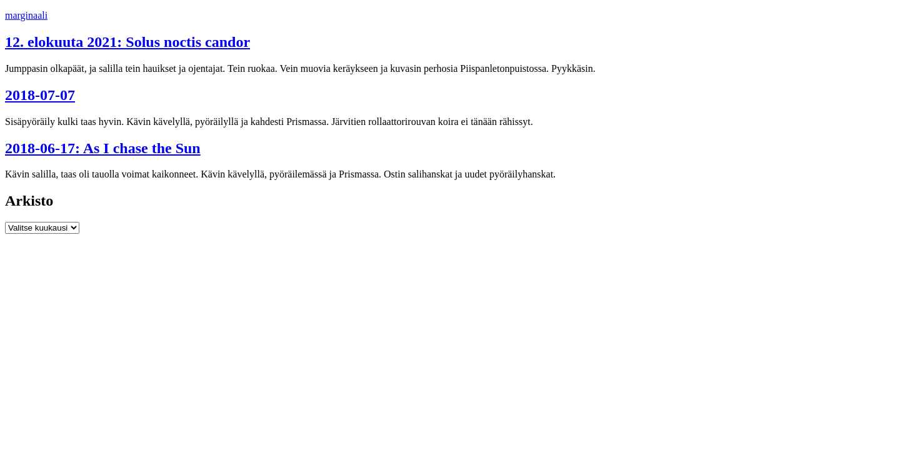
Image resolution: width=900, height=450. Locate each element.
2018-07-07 (40, 95)
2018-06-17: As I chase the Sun (103, 148)
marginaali (26, 15)
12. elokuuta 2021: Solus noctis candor (127, 42)
